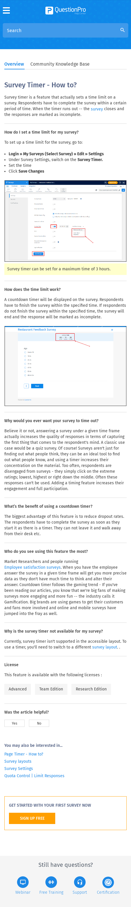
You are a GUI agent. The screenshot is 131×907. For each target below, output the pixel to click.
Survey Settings (18, 768)
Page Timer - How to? (23, 754)
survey (97, 109)
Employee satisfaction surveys (32, 567)
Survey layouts (18, 761)
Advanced (18, 689)
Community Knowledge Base (60, 64)
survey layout (104, 647)
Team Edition (51, 689)
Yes (14, 723)
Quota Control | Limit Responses (34, 775)
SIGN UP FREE (32, 818)
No (39, 723)
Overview (14, 64)
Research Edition (91, 689)
